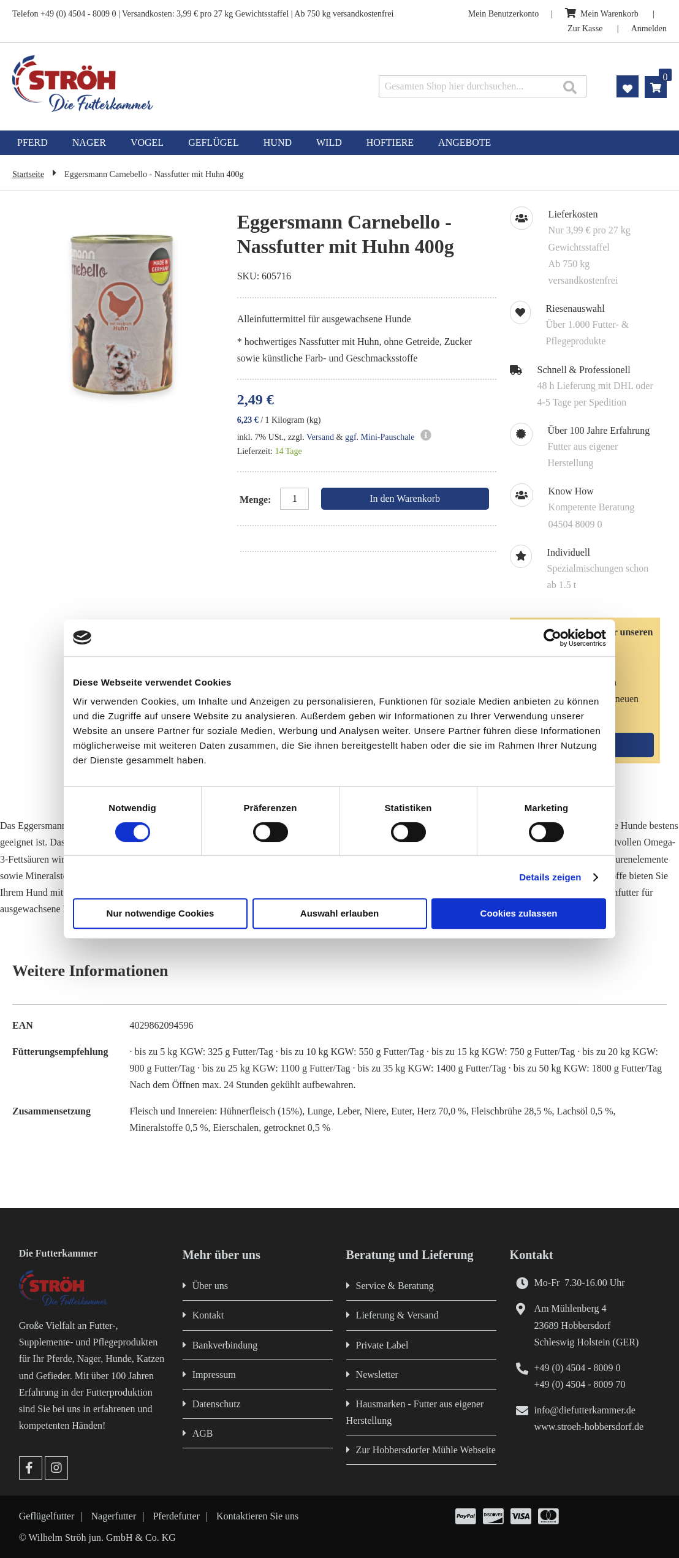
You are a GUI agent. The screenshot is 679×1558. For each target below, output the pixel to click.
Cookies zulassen (519, 913)
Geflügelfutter (47, 1516)
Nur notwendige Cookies (160, 913)
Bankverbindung (225, 1345)
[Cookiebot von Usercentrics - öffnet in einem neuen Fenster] (552, 638)
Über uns (210, 1285)
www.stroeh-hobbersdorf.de (588, 1426)
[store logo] (142, 83)
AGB (202, 1433)
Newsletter (377, 1374)
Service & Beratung (395, 1285)
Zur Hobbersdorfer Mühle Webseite (426, 1450)
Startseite (28, 174)
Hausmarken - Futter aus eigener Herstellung (415, 1412)
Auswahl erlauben (339, 913)
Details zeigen (550, 877)
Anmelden (649, 28)
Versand (320, 437)
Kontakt (208, 1315)
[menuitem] (32, 142)
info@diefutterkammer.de (584, 1410)
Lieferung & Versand (397, 1315)
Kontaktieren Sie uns (257, 1516)
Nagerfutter (114, 1516)
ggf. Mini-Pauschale (380, 437)
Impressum (214, 1374)
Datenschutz (216, 1404)
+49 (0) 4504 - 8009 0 (577, 1368)
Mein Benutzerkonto (503, 13)
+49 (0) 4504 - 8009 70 (580, 1384)
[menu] (339, 142)
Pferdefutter (176, 1516)
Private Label (382, 1345)
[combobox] (482, 86)
